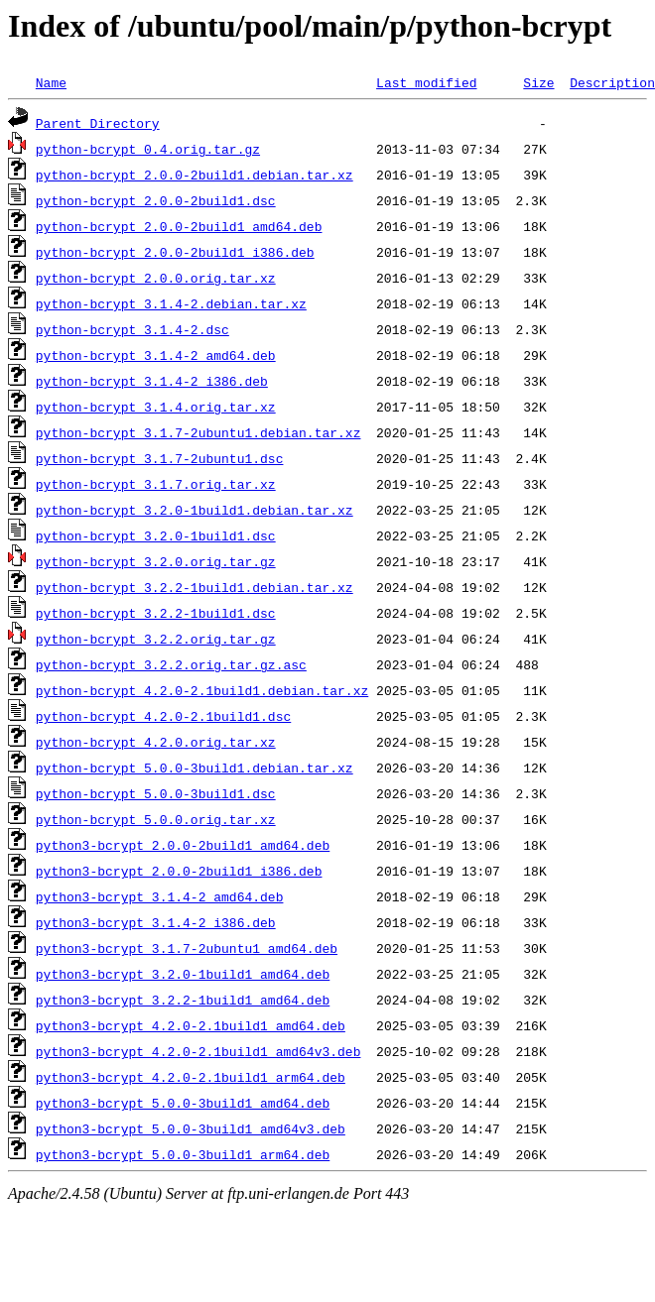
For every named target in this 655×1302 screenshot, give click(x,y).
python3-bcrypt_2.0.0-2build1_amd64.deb (182, 845)
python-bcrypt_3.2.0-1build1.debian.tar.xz (194, 510)
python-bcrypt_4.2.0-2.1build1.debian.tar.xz (202, 690)
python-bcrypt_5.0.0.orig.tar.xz (156, 819)
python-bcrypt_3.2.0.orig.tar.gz (156, 561)
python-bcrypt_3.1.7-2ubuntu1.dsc (160, 458)
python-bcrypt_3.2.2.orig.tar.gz (156, 639)
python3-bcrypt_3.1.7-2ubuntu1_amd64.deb (186, 948)
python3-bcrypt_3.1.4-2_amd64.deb (160, 896)
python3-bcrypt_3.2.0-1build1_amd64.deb (182, 974)
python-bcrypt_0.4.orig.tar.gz (148, 149)
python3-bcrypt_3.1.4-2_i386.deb (156, 922)
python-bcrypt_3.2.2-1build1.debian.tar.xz (194, 587)
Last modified (426, 82)
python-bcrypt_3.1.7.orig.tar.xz (156, 484)
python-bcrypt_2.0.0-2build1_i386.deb (175, 252)
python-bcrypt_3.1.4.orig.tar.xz (156, 406)
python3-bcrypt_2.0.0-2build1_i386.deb (179, 871)
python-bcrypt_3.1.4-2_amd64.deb (156, 355)
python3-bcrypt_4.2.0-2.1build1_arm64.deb (190, 1077)
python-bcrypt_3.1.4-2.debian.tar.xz (171, 303)
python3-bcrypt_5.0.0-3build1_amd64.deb (182, 1103)
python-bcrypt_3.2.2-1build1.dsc (156, 613)
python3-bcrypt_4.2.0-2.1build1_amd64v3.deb (198, 1051)
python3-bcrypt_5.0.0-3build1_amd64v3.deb (190, 1128)
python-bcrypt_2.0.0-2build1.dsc (156, 200)
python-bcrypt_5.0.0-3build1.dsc (156, 793)
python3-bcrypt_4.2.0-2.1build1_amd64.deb (190, 1025)
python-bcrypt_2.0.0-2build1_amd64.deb (179, 226)
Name (51, 82)
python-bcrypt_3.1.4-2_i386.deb (152, 381)
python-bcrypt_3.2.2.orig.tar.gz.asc (171, 664)
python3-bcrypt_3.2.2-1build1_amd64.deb (182, 999)
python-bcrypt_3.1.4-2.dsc (132, 329)
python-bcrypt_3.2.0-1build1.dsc (156, 535)
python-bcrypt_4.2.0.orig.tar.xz (156, 742)
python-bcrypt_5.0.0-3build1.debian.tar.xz (194, 767)
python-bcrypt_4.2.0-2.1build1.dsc (163, 716)
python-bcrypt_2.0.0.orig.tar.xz (156, 278)
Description (612, 82)
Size (538, 82)
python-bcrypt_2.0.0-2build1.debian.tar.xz (194, 174)
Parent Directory (98, 123)
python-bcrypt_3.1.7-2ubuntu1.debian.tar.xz (198, 432)
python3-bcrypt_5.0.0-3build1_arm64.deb (182, 1154)
